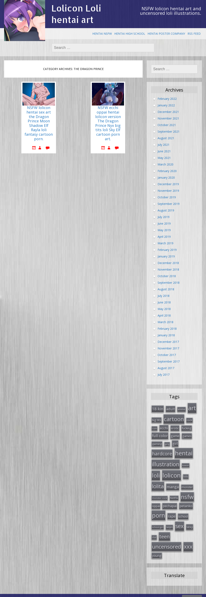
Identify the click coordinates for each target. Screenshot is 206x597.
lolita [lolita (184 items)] (158, 483)
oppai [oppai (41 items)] (156, 502)
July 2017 (163, 374)
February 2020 (167, 171)
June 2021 (164, 151)
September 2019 (169, 204)
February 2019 (167, 249)
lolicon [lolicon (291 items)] (172, 472)
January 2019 (166, 256)
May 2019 (164, 230)
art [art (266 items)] (192, 408)
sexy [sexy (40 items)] (190, 522)
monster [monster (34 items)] (187, 484)
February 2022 (167, 98)
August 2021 (166, 138)
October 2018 (167, 276)
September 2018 (169, 282)
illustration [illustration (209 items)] (165, 462)
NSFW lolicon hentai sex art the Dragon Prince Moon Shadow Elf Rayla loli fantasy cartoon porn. (39, 123)
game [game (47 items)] (175, 434)
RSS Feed (194, 34)
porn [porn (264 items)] (158, 511)
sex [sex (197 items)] (179, 521)
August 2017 (166, 368)
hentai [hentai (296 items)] (183, 451)
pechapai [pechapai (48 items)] (170, 502)
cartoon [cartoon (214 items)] (174, 418)
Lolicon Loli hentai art (76, 14)
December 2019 (168, 184)
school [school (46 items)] (183, 512)
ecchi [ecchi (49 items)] (164, 427)
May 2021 (164, 158)
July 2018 (163, 295)
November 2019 (168, 190)
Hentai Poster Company (166, 34)
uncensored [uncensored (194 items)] (166, 541)
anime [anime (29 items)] (181, 409)
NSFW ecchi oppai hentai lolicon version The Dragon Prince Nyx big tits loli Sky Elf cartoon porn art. (108, 123)
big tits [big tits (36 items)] (156, 419)
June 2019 (164, 223)
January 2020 (166, 177)
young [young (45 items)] (156, 550)
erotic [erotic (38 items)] (175, 427)
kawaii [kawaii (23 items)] (185, 463)
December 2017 (168, 341)
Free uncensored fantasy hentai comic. (118, 592)
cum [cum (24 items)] (154, 427)
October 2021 (167, 125)
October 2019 (167, 197)
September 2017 (169, 361)
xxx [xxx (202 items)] (188, 541)
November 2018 (168, 269)
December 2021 (168, 112)
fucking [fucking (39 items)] (186, 427)
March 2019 (165, 243)
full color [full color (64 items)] (160, 434)
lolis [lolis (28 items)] (185, 474)
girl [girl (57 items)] (175, 442)
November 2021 (168, 118)
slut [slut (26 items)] (154, 532)
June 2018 (164, 302)
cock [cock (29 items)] (189, 419)
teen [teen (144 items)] (164, 531)
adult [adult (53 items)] (170, 408)
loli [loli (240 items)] (156, 472)
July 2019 (163, 217)
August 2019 (166, 210)
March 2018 (165, 322)
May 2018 (164, 309)
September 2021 (169, 131)
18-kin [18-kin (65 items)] (157, 408)
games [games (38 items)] (186, 435)
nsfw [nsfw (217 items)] (187, 493)
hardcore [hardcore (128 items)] (162, 451)
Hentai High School (129, 34)
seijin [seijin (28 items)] (169, 523)
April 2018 (164, 315)
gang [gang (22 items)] (167, 442)
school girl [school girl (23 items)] (157, 522)
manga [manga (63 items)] (173, 483)
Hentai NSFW (102, 34)
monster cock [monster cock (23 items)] (159, 494)
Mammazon (192, 592)
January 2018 (166, 335)
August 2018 (166, 289)
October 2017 (167, 355)
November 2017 (168, 348)
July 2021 (163, 144)
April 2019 (164, 236)
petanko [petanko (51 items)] (186, 502)
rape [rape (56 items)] (171, 512)
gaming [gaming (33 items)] (157, 442)
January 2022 (166, 105)
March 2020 (165, 164)
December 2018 (168, 263)
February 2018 (167, 328)
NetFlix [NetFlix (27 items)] (174, 494)
